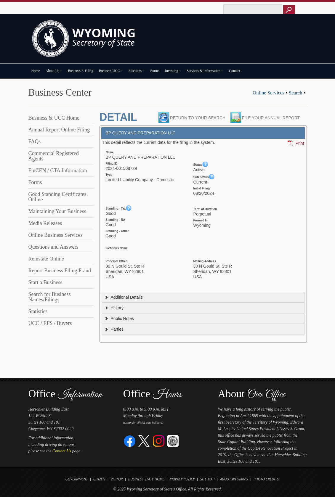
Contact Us (61, 451)
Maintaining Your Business (57, 211)
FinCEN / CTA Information (57, 170)
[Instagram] (158, 440)
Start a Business (45, 282)
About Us (54, 71)
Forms (154, 71)
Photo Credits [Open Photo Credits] (266, 479)
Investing (173, 71)
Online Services (268, 93)
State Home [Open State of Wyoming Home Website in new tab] (154, 479)
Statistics (38, 311)
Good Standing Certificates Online (57, 196)
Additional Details (123, 297)
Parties (114, 329)
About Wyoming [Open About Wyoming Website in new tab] (234, 479)
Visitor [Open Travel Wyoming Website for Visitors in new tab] (117, 479)
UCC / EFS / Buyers (50, 323)
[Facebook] (130, 440)
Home (35, 71)
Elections (137, 71)
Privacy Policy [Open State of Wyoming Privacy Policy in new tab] (182, 479)
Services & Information (205, 71)
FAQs (34, 141)
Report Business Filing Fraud (59, 271)
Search (295, 93)
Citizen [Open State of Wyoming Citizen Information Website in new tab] (99, 479)
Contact (234, 71)
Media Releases (45, 223)
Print (300, 143)
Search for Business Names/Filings (49, 297)
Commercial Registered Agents (53, 156)
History (114, 307)
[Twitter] (144, 440)
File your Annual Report (272, 117)
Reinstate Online (46, 259)
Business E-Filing (80, 71)
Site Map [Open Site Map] (207, 479)
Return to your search (197, 117)
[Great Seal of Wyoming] (172, 440)
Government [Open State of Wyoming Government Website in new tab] (76, 479)
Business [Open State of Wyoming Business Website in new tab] (135, 479)
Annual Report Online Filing (59, 130)
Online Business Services (55, 235)
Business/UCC (111, 71)
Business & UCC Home (54, 118)
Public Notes (119, 318)
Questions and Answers (53, 247)
